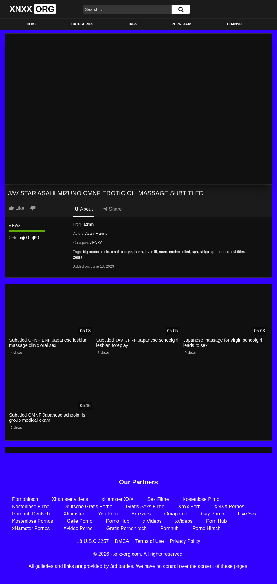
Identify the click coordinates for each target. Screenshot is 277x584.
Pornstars (182, 24)
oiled (186, 252)
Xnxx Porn (189, 506)
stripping (207, 252)
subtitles (238, 252)
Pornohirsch (25, 499)
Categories (82, 24)
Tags (132, 24)
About (84, 209)
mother (174, 252)
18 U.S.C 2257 (93, 541)
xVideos (183, 521)
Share (112, 209)
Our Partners (138, 481)
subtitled (223, 252)
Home (32, 24)
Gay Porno (212, 513)
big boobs (91, 252)
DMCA (122, 541)
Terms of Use (149, 541)
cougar (126, 252)
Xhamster (74, 513)
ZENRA (96, 243)
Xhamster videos (70, 499)
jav (147, 252)
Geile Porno (79, 521)
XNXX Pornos (229, 506)
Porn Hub (216, 521)
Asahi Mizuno (96, 233)
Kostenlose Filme (31, 506)
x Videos (152, 521)
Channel (235, 24)
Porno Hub (118, 521)
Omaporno (175, 513)
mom (163, 252)
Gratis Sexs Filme (145, 506)
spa (195, 252)
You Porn (108, 513)
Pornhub (169, 528)
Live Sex (247, 513)
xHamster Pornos (31, 528)
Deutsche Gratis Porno (88, 506)
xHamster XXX (118, 499)
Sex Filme (158, 499)
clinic (105, 252)
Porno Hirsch (206, 528)
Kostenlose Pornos (32, 521)
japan (138, 252)
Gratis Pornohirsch (126, 528)
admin (89, 224)
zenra (77, 257)
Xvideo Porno (78, 528)
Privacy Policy (185, 541)
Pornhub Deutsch (31, 513)
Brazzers (141, 513)
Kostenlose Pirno (201, 499)
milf (154, 252)
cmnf (115, 252)
